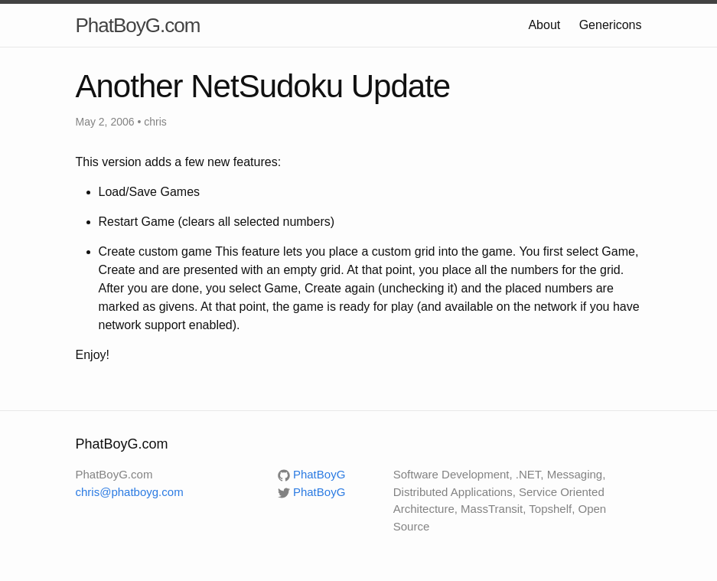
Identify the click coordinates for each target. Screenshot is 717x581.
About (544, 24)
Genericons (610, 24)
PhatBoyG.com (138, 25)
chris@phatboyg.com (130, 491)
